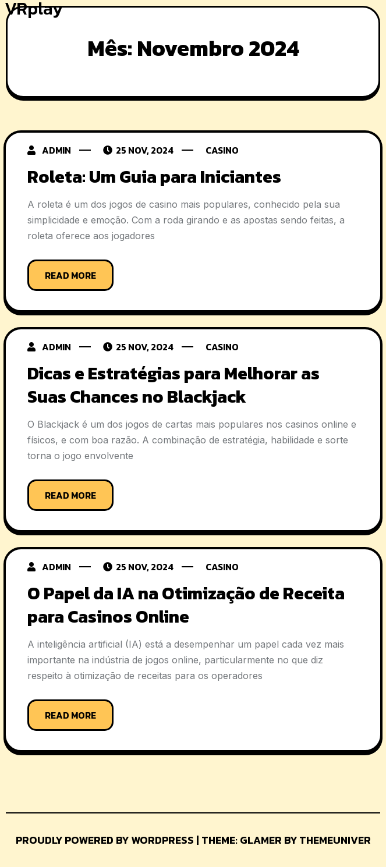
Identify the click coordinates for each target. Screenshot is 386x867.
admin (56, 150)
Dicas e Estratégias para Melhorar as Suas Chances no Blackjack (173, 385)
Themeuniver (335, 840)
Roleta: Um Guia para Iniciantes (154, 177)
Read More (70, 275)
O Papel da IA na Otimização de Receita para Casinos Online (186, 605)
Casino (222, 150)
